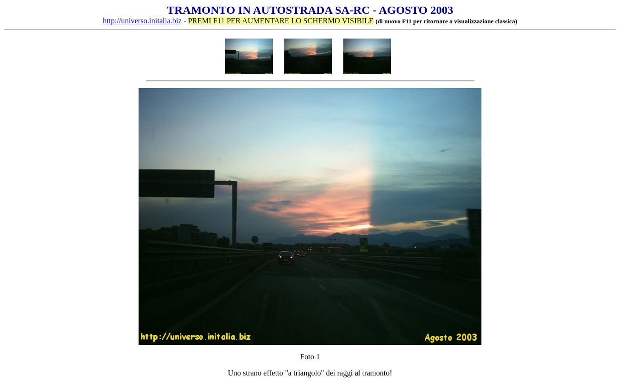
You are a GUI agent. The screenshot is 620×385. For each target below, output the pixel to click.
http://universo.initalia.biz (142, 21)
